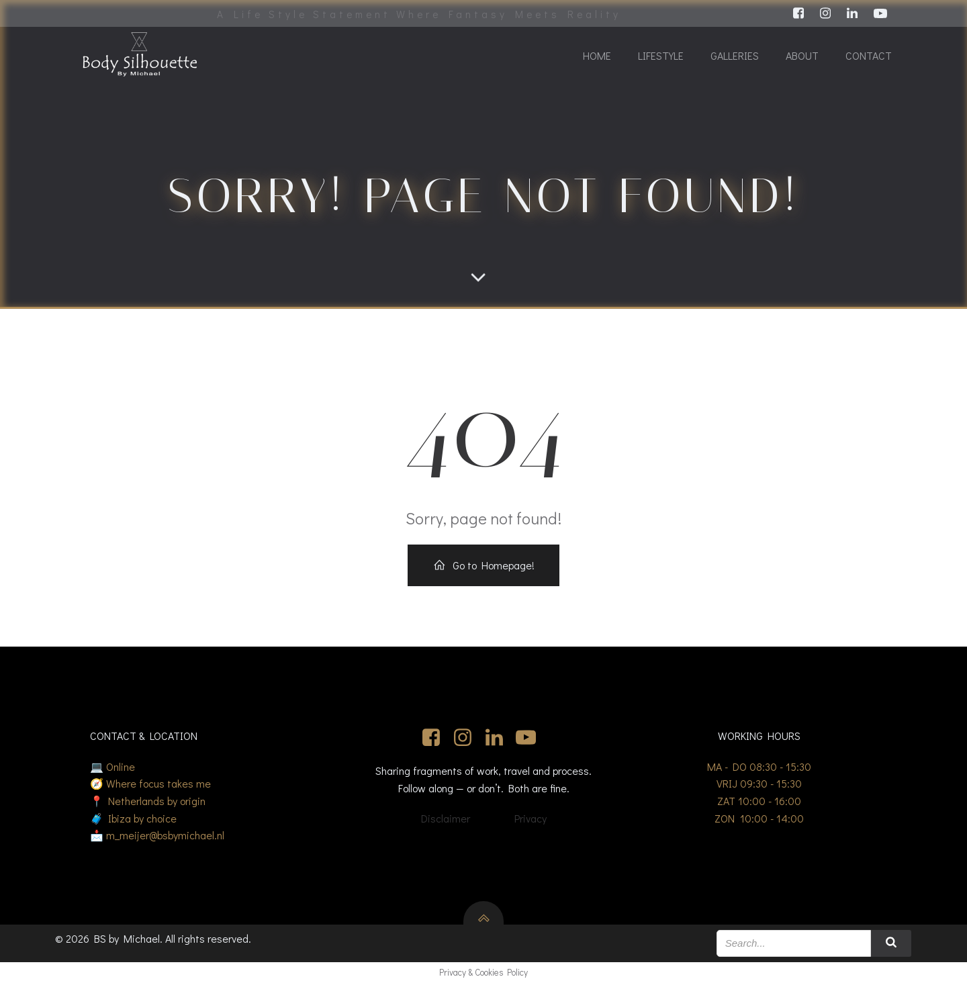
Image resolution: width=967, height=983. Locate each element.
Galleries (734, 55)
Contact (868, 55)
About (802, 55)
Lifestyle (661, 55)
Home (597, 55)
